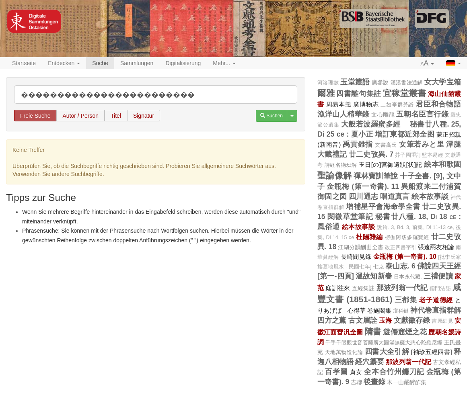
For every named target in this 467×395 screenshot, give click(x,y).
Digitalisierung (183, 63)
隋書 (372, 331)
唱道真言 (395, 196)
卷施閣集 (379, 310)
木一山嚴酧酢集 (406, 382)
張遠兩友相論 (436, 247)
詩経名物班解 (341, 165)
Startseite (24, 63)
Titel (116, 116)
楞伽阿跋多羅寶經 (407, 237)
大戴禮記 (332, 154)
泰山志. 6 (400, 266)
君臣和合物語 (438, 104)
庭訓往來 (337, 287)
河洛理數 (328, 83)
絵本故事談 (429, 196)
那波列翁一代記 (402, 288)
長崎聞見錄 (356, 256)
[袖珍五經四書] (431, 351)
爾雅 (326, 93)
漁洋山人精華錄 (343, 114)
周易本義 (339, 104)
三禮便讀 (438, 276)
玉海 (385, 320)
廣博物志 (366, 104)
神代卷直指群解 (435, 310)
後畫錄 (374, 382)
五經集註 (363, 288)
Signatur (143, 116)
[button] (427, 63)
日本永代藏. (408, 277)
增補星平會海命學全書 (383, 207)
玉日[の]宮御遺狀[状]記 (390, 164)
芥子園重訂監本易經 (419, 155)
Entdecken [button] (64, 63)
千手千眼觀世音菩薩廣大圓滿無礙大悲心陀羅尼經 (383, 343)
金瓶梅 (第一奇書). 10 (404, 256)
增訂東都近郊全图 (404, 134)
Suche (100, 63)
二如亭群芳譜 (397, 105)
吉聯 (356, 382)
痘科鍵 (401, 311)
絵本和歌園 (442, 164)
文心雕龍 (383, 114)
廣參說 (380, 82)
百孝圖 (336, 372)
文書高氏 (386, 145)
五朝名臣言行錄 (422, 114)
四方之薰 (332, 320)
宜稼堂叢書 (404, 93)
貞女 (356, 371)
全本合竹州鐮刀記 (394, 372)
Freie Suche (35, 116)
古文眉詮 (363, 320)
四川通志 (364, 196)
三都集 (406, 300)
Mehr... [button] (224, 63)
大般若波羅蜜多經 (374, 124)
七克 (378, 267)
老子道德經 (436, 299)
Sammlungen (137, 63)
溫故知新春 (374, 276)
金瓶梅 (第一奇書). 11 (363, 186)
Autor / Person (80, 116)
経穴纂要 (369, 362)
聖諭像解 (334, 175)
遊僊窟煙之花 (405, 332)
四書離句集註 (358, 94)
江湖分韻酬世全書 (360, 247)
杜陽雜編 (369, 236)
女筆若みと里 (421, 144)
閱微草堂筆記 (350, 217)
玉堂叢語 (355, 82)
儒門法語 (440, 288)
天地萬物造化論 (344, 352)
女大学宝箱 (442, 82)
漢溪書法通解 (407, 83)
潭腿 (453, 144)
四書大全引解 (387, 352)
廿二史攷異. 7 (371, 154)
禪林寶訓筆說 (376, 176)
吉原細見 (442, 321)
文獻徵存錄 (412, 320)
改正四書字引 (400, 247)
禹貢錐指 (358, 144)
